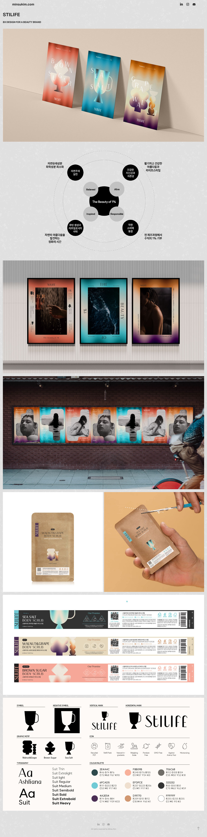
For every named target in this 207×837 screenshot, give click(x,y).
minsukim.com (23, 4)
